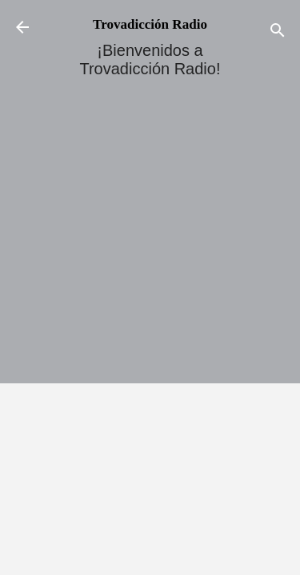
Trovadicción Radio (150, 24)
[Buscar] (277, 32)
